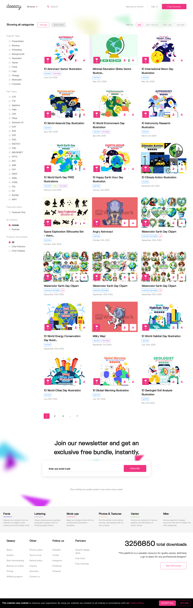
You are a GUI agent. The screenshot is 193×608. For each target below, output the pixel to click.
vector (13, 63)
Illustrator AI (16, 123)
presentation (16, 41)
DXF (12, 127)
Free (55, 186)
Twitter (55, 555)
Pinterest (56, 571)
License (33, 566)
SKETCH (14, 144)
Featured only (17, 212)
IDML (13, 178)
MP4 (13, 200)
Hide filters (58, 25)
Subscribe (135, 468)
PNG (12, 110)
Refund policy (35, 561)
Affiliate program (15, 577)
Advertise (34, 571)
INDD (13, 174)
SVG (12, 140)
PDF (12, 135)
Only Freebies (17, 251)
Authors (10, 555)
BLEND (14, 195)
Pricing (10, 571)
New (139, 25)
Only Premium (17, 247)
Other (13, 118)
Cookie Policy (137, 603)
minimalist (15, 80)
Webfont (14, 106)
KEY (12, 161)
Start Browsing (173, 566)
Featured (181, 25)
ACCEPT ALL (167, 603)
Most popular (152, 25)
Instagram (57, 561)
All (11, 242)
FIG (12, 187)
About (9, 550)
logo (13, 71)
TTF (12, 101)
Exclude (14, 230)
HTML (13, 183)
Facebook (57, 566)
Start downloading (15, 561)
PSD (12, 148)
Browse (34, 6)
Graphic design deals (82, 551)
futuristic (15, 84)
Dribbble (56, 550)
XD (12, 191)
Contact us (34, 577)
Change (43, 25)
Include (14, 225)
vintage (14, 76)
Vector (47, 73)
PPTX (13, 157)
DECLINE (184, 603)
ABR (12, 165)
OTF (12, 97)
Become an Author (136, 6)
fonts (13, 67)
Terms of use (35, 555)
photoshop (15, 50)
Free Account (174, 7)
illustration (15, 58)
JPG (12, 114)
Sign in (154, 7)
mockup (14, 46)
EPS (12, 131)
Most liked (167, 25)
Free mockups (82, 564)
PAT (12, 170)
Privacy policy (36, 550)
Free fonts (80, 558)
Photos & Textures (150, 236)
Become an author (15, 566)
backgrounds (16, 54)
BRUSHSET (16, 153)
